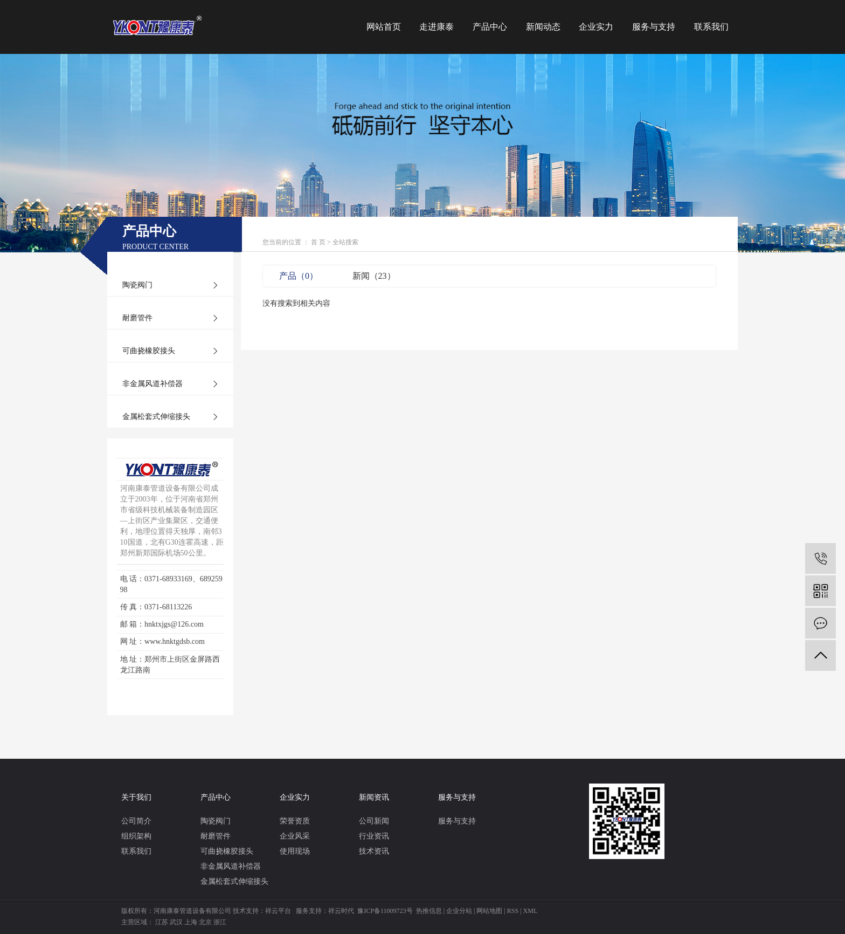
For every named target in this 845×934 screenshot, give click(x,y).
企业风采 (295, 836)
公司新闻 (374, 821)
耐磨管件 (137, 318)
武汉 (176, 922)
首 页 (318, 242)
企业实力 (596, 26)
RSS (512, 911)
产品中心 (490, 26)
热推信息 (429, 911)
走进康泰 (436, 26)
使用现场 (295, 851)
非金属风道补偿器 (152, 384)
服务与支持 (653, 26)
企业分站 (459, 911)
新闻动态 (543, 26)
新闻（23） (374, 275)
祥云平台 (278, 911)
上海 (190, 922)
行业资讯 (374, 836)
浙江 (219, 922)
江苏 (161, 922)
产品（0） (298, 275)
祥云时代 (341, 911)
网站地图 (489, 911)
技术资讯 (374, 851)
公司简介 (136, 821)
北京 (205, 922)
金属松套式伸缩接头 (156, 417)
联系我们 (711, 26)
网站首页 (383, 26)
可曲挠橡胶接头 (148, 351)
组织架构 (136, 836)
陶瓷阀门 (137, 285)
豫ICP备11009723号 (384, 911)
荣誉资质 (295, 821)
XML (530, 911)
